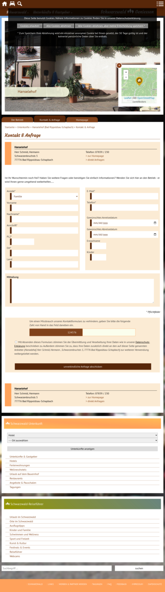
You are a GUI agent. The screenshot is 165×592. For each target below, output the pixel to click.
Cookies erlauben (29, 25)
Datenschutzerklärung (128, 18)
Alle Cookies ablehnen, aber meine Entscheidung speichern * (111, 25)
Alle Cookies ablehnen (58, 25)
